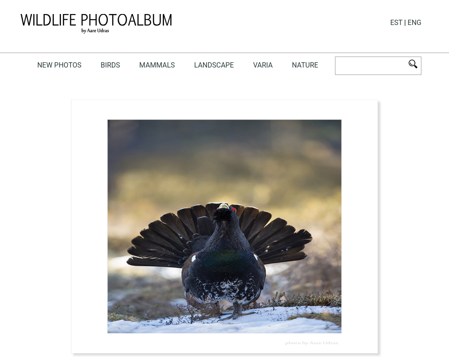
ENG (414, 22)
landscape (214, 65)
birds (110, 65)
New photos (59, 65)
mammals (157, 65)
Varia (263, 65)
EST (396, 22)
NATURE (305, 65)
